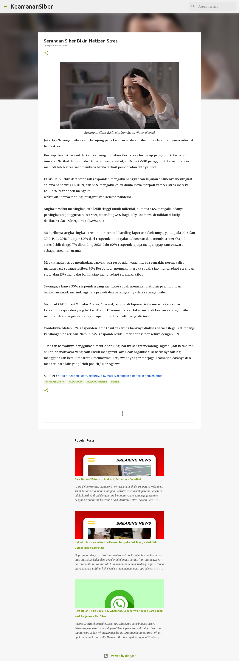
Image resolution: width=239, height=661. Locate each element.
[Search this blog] (216, 6)
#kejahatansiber (97, 381)
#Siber (115, 381)
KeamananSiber (31, 6)
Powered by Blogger (119, 655)
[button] (46, 53)
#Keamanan (75, 381)
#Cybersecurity (54, 381)
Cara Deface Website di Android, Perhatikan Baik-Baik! (108, 479)
